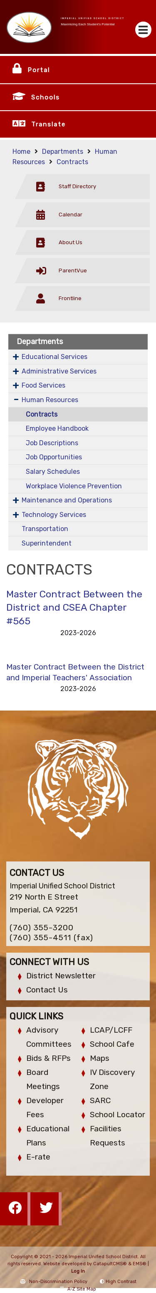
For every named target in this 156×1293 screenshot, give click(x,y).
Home (21, 151)
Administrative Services (59, 371)
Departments (62, 151)
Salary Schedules (53, 471)
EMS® (139, 1263)
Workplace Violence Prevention (74, 486)
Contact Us (47, 990)
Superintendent (47, 543)
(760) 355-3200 (42, 927)
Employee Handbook (57, 428)
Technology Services (54, 515)
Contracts (72, 162)
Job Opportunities (54, 457)
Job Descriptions (52, 443)
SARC (100, 1100)
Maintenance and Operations (67, 500)
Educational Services (54, 357)
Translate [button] (48, 124)
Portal (38, 70)
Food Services (43, 385)
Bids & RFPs (48, 1058)
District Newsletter (61, 975)
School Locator (117, 1114)
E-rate (38, 1157)
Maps (99, 1058)
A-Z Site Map (78, 1289)
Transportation (45, 529)
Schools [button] (45, 97)
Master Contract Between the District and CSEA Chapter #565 (74, 607)
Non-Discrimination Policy (53, 1281)
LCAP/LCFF (111, 1030)
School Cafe (112, 1044)
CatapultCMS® (110, 1263)
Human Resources (50, 400)
